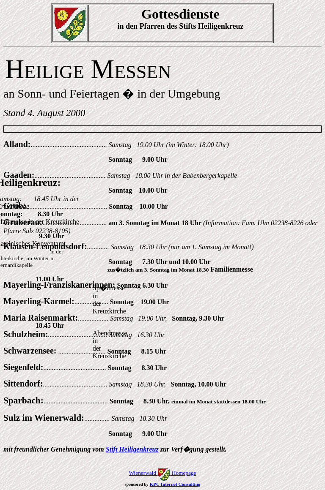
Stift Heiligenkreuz (132, 449)
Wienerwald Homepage (162, 473)
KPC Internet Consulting (175, 484)
